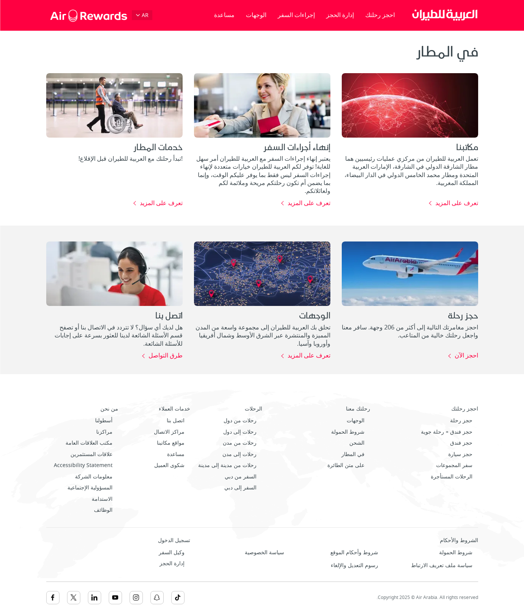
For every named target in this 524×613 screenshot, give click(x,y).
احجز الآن (466, 356)
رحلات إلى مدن (239, 454)
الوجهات (256, 15)
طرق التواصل (166, 356)
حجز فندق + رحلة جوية (446, 432)
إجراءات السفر (296, 15)
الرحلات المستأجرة (451, 477)
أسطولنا (104, 421)
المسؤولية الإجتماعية (90, 488)
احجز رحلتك (380, 15)
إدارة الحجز (340, 15)
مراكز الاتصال (169, 432)
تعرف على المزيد (456, 203)
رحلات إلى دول (240, 432)
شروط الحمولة (347, 432)
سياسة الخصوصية (264, 553)
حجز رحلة (461, 421)
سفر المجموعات (454, 465)
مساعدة (224, 15)
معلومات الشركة (94, 477)
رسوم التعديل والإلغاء (354, 565)
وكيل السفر (172, 553)
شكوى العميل (169, 465)
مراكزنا (104, 432)
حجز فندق (461, 443)
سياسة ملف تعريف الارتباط (441, 565)
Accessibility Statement (83, 465)
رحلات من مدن (240, 443)
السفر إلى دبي (240, 488)
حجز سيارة (460, 454)
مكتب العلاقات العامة (89, 443)
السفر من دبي (241, 477)
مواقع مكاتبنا (171, 443)
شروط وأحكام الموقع (354, 553)
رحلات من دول (240, 421)
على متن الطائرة (345, 465)
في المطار (352, 454)
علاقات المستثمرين (91, 454)
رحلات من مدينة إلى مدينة (227, 465)
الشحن (356, 443)
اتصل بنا (176, 421)
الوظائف (103, 510)
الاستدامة (102, 499)
